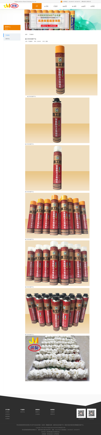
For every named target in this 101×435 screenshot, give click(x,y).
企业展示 (7, 418)
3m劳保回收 (56, 433)
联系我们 (52, 409)
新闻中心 (37, 411)
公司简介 (7, 411)
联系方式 (52, 414)
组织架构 (7, 416)
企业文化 (7, 414)
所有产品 (22, 411)
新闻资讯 (37, 409)
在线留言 (52, 411)
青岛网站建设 (50, 431)
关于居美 (7, 409)
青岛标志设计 (50, 433)
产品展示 (31, 34)
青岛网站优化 (56, 431)
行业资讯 (37, 414)
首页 (26, 34)
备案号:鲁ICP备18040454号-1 (44, 429)
